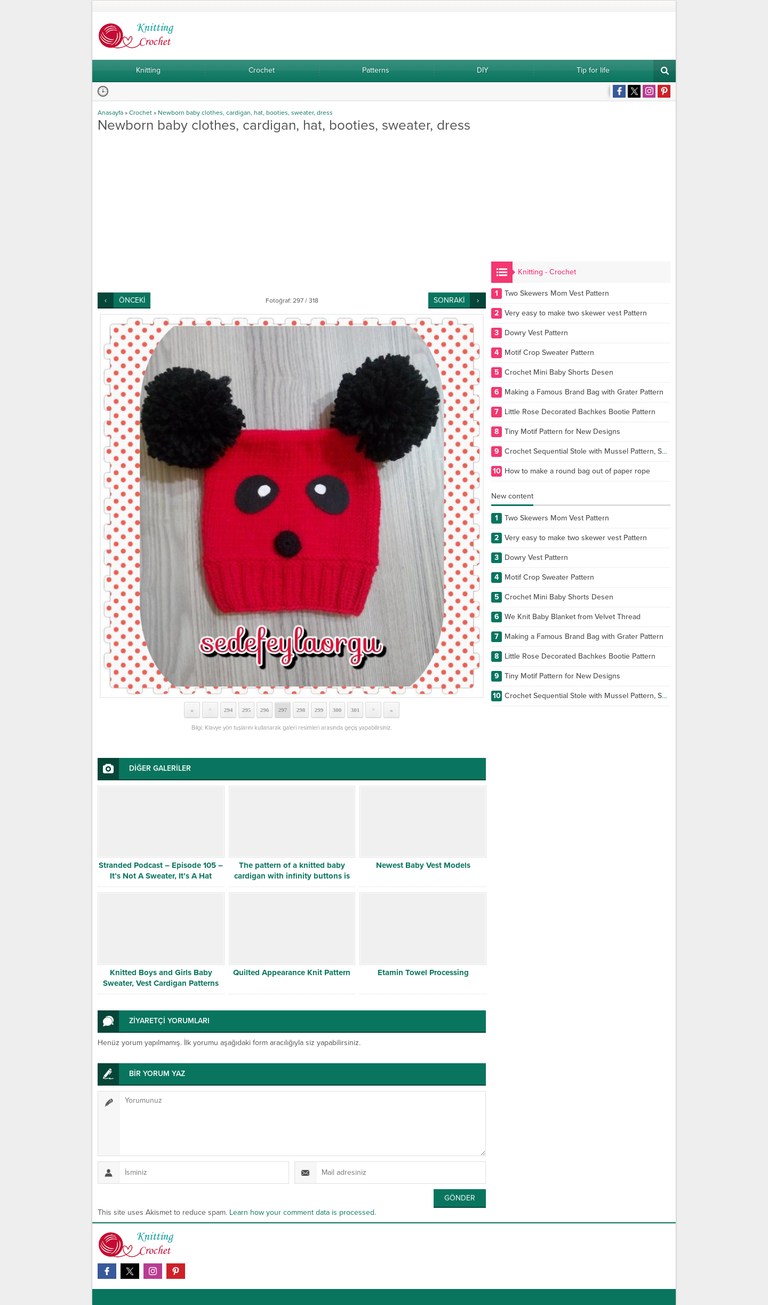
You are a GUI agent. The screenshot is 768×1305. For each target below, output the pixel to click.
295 (246, 710)
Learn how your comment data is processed (301, 1212)
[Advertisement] (292, 212)
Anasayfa (110, 112)
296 (264, 710)
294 (228, 710)
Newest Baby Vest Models (423, 865)
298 (301, 710)
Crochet (140, 112)
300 (337, 710)
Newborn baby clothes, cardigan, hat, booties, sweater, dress (245, 112)
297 (282, 710)
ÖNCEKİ (132, 300)
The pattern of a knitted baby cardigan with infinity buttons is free (292, 875)
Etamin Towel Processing (423, 972)
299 (319, 710)
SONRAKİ (449, 300)
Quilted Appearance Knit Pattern (291, 972)
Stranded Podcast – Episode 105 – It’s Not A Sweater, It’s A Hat (161, 870)
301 (355, 710)
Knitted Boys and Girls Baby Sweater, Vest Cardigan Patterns (161, 978)
